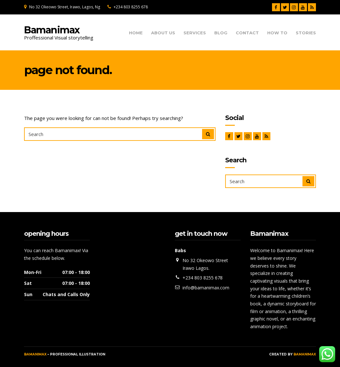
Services (194, 32)
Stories (306, 32)
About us (163, 32)
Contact (247, 32)
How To (277, 32)
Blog (220, 32)
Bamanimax (52, 30)
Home (136, 32)
